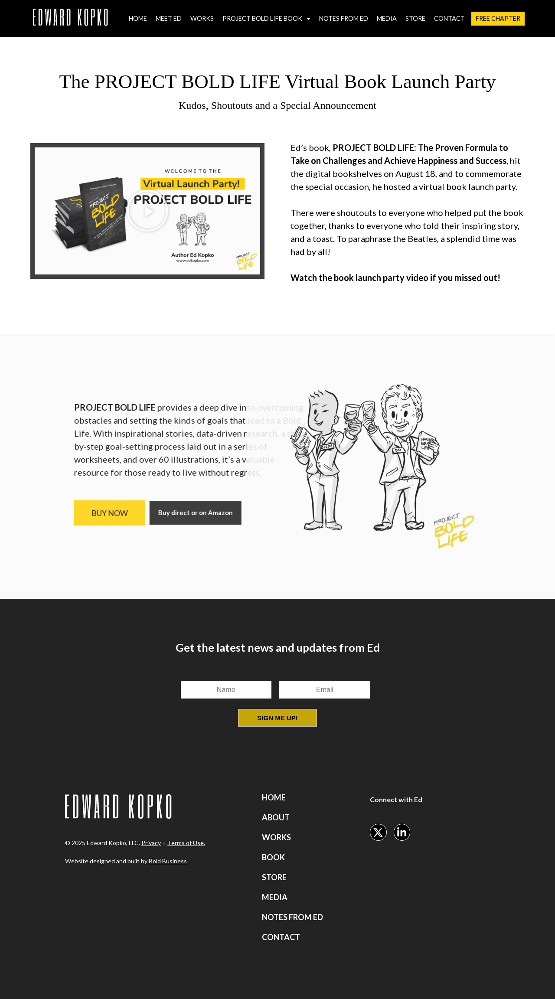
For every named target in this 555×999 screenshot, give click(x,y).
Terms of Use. (186, 842)
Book (273, 857)
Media (387, 18)
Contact (449, 18)
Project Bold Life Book (266, 19)
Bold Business (168, 861)
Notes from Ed (343, 18)
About (276, 817)
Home (138, 18)
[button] (147, 210)
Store (415, 18)
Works (202, 18)
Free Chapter (498, 18)
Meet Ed (169, 18)
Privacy (151, 842)
